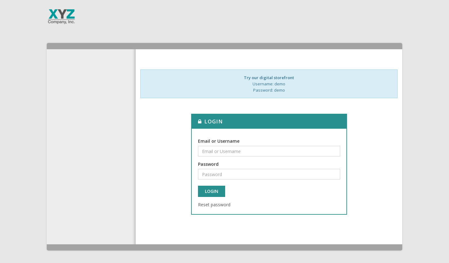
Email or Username (218, 141)
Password (208, 164)
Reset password (214, 205)
